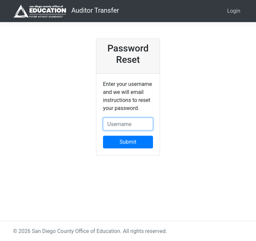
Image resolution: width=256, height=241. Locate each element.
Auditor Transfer (66, 11)
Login (233, 11)
